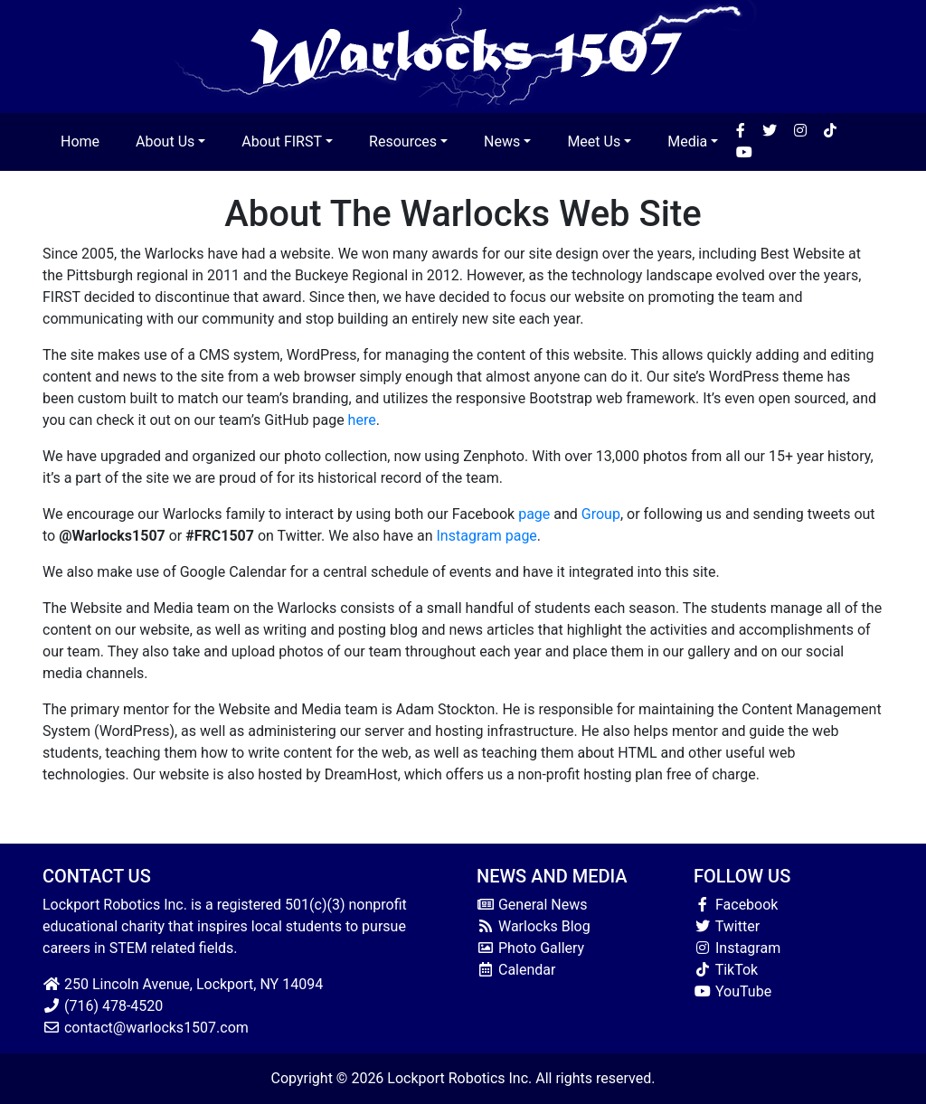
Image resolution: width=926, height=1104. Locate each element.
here (362, 420)
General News (532, 904)
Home (80, 141)
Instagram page (487, 535)
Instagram (737, 948)
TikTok (726, 969)
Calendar (516, 969)
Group (600, 514)
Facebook (736, 904)
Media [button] (687, 141)
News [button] (502, 141)
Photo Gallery (530, 948)
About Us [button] (165, 141)
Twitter (727, 926)
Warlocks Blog (534, 926)
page (534, 514)
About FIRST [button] (281, 141)
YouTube (732, 991)
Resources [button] (403, 141)
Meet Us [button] (593, 141)
